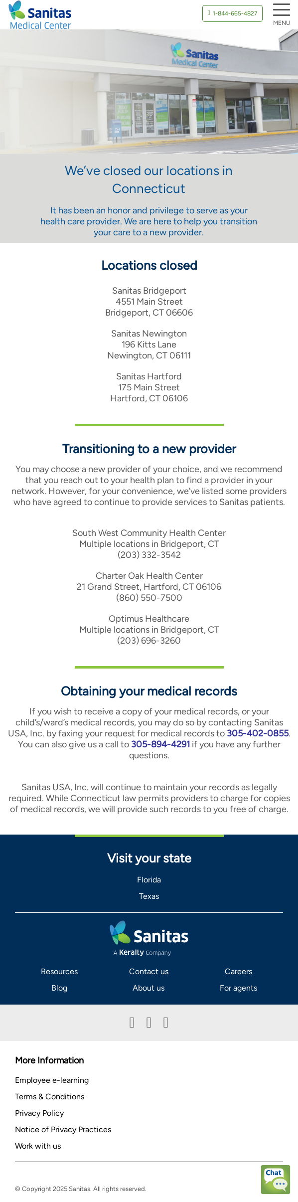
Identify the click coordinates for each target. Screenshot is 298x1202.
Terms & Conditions (49, 1096)
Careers (238, 971)
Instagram (165, 1022)
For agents (238, 988)
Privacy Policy (39, 1113)
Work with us (38, 1146)
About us (148, 988)
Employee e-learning (52, 1080)
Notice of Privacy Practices (63, 1129)
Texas (149, 896)
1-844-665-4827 (235, 13)
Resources (59, 971)
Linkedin (149, 1022)
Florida (149, 879)
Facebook (132, 1022)
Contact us (148, 971)
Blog (59, 988)
